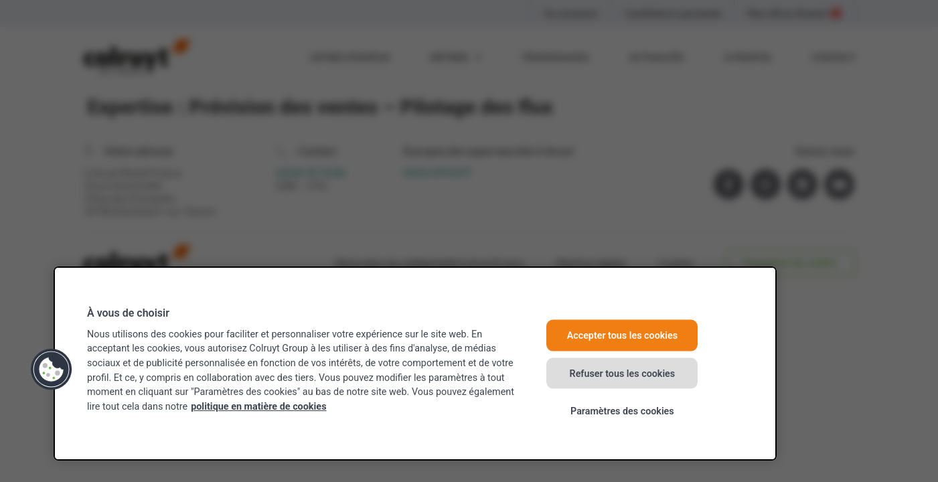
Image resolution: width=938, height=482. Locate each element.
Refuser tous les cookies (622, 373)
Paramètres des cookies (622, 411)
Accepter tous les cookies (622, 335)
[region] (415, 363)
